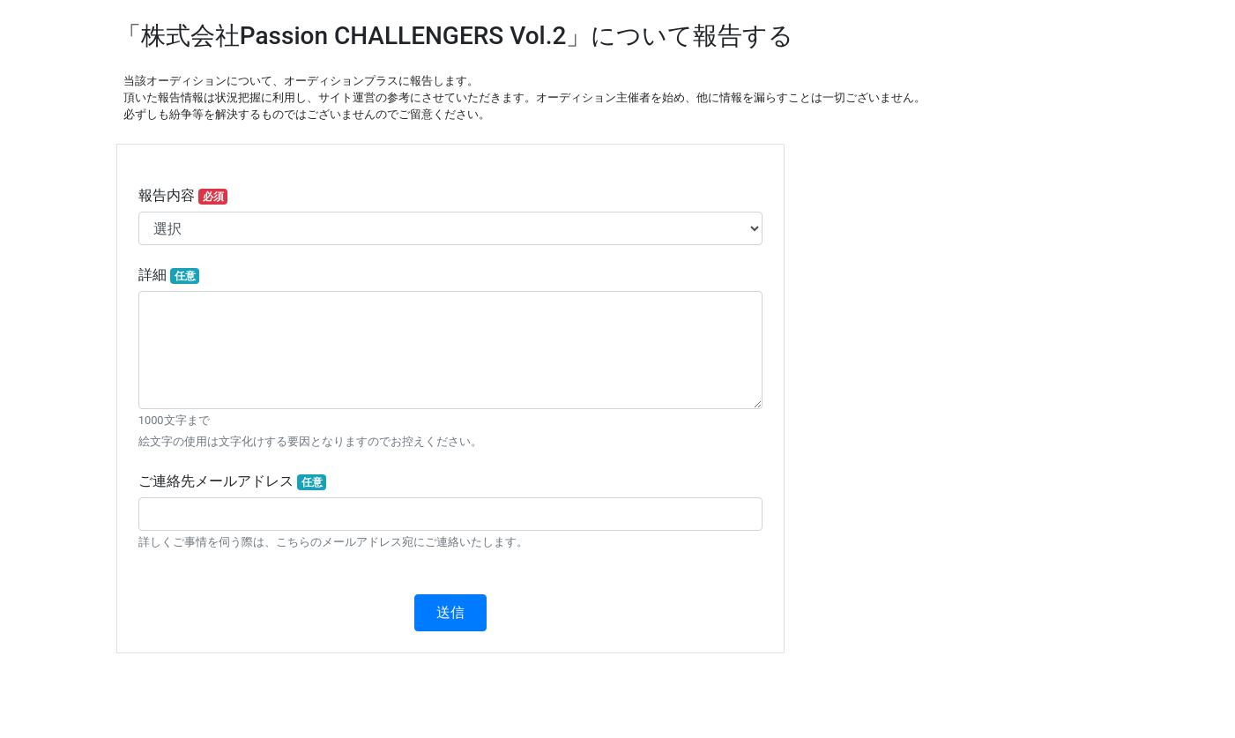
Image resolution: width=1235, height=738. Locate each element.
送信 (450, 612)
